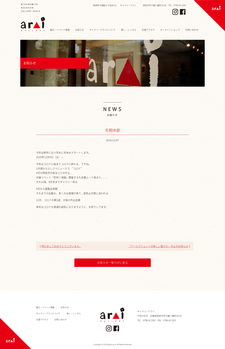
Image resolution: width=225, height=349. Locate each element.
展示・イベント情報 (60, 29)
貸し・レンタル (128, 29)
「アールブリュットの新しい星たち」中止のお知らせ (158, 246)
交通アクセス (148, 29)
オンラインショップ (170, 29)
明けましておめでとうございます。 (61, 246)
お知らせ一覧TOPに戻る (112, 263)
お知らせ (79, 29)
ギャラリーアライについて (102, 29)
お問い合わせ (191, 29)
